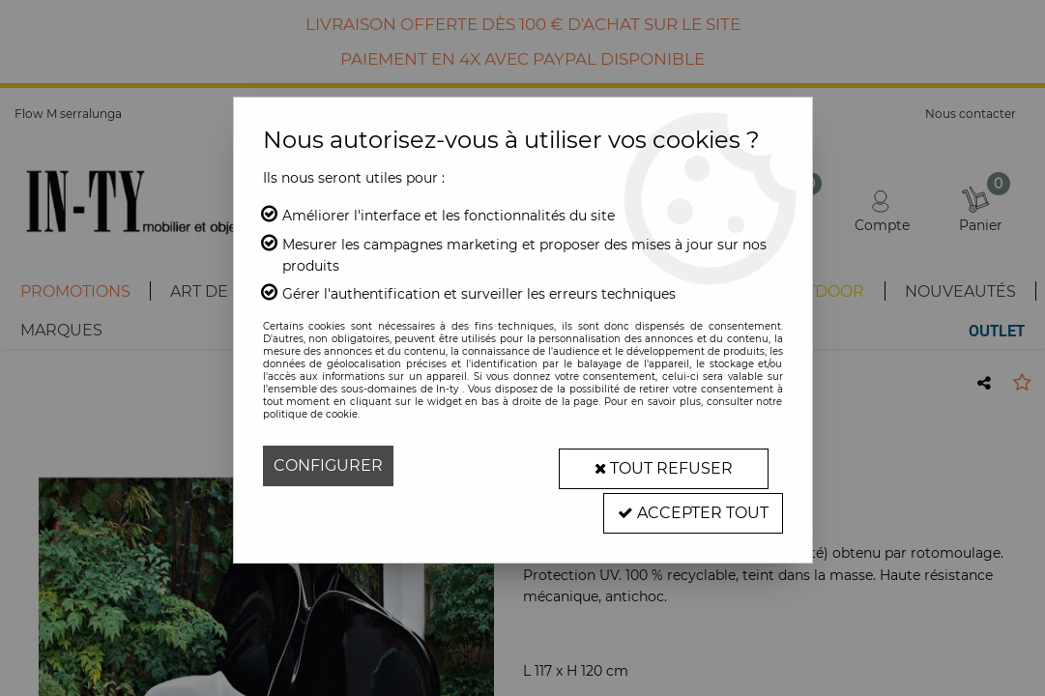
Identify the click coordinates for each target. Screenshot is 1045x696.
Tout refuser (659, 465)
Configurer (328, 465)
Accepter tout (692, 506)
